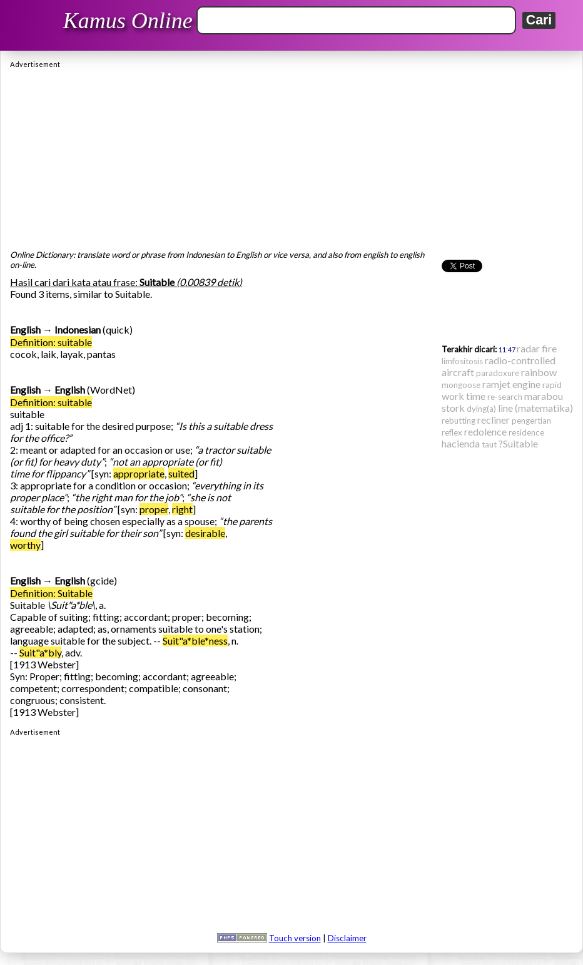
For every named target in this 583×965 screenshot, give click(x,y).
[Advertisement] (291, 155)
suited (181, 473)
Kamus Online (128, 20)
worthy (25, 545)
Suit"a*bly (40, 652)
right (182, 509)
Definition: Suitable (51, 593)
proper (153, 509)
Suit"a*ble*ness (195, 640)
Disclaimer (347, 938)
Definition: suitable (51, 342)
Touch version (295, 938)
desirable (205, 533)
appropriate (139, 473)
